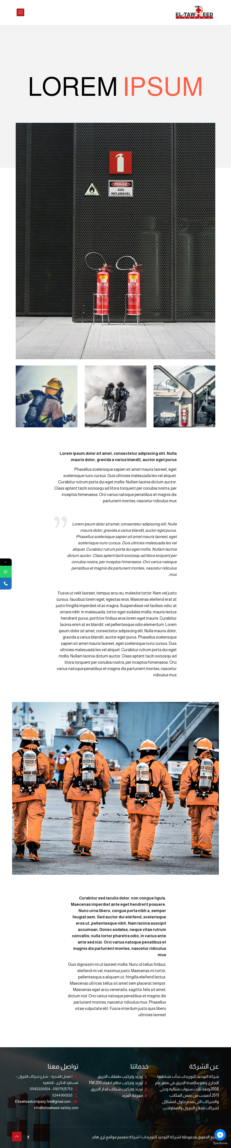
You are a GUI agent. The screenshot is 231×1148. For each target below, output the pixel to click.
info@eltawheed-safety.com (56, 1108)
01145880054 (40, 1089)
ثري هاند (98, 1137)
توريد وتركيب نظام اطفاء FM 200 (116, 1083)
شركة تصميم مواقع (122, 1137)
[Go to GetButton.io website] (220, 1143)
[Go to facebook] (220, 1134)
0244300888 (62, 1095)
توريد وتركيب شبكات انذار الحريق (117, 1089)
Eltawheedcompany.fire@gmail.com (42, 1101)
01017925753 (62, 1089)
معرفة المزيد (132, 1095)
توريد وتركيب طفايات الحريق (120, 1076)
